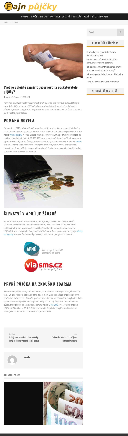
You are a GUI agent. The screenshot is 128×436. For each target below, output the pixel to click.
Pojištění (89, 16)
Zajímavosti (101, 16)
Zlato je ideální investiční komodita (103, 81)
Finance (44, 16)
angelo (7, 97)
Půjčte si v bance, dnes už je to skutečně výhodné (61, 337)
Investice (55, 16)
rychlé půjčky (16, 134)
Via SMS (54, 304)
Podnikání (77, 16)
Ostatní (66, 16)
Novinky (25, 16)
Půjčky (35, 16)
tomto (78, 141)
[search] (120, 32)
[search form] (102, 32)
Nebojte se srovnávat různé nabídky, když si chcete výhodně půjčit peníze (25, 337)
